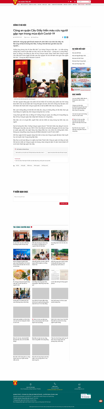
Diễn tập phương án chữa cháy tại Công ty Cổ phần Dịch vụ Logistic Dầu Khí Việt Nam (40, 244)
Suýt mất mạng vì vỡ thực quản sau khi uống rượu (59, 301)
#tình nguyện (37, 165)
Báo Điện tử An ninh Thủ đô (15, 2)
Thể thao (74, 4)
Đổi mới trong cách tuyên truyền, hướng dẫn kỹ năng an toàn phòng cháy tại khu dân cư (59, 263)
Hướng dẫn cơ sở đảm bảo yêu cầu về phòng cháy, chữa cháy (21, 301)
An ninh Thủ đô (24, 1)
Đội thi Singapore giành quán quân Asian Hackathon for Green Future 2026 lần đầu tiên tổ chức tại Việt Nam (21, 264)
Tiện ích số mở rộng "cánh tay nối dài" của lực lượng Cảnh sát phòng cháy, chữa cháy (59, 339)
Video (49, 4)
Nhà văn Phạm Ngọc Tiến (78, 63)
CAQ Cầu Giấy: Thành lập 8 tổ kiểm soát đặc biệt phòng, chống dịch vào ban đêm (32, 160)
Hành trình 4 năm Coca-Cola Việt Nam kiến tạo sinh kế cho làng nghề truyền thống (59, 321)
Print (67, 37)
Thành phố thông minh (57, 4)
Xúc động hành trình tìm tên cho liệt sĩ (59, 243)
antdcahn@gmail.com (79, 389)
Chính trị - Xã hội (32, 4)
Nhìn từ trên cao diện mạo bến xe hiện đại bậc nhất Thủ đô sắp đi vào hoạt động (40, 321)
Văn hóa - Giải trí (67, 4)
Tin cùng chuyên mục (21, 227)
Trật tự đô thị (24, 4)
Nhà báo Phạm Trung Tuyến (79, 61)
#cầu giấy (23, 165)
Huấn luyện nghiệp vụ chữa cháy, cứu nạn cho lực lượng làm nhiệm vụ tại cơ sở (21, 321)
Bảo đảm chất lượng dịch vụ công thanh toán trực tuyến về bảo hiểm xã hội (21, 358)
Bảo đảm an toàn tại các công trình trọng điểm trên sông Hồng (40, 338)
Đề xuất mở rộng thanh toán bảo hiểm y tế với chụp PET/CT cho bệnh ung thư (40, 358)
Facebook (63, 37)
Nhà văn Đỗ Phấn (76, 53)
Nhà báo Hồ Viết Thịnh (78, 58)
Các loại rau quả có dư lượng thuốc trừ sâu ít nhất (79, 114)
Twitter (65, 37)
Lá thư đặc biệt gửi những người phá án (59, 282)
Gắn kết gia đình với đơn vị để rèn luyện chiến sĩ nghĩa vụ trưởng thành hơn (40, 263)
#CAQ (17, 165)
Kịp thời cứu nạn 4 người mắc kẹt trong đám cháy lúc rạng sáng (79, 129)
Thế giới (39, 4)
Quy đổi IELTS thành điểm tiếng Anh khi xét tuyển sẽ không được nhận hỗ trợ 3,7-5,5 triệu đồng (40, 302)
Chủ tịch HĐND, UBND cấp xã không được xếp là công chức (79, 100)
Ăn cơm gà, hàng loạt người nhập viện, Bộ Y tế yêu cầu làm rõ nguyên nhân (21, 283)
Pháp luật (44, 4)
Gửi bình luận (64, 203)
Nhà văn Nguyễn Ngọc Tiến (79, 55)
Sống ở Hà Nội (81, 4)
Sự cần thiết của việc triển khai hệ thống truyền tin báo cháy (21, 243)
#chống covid (45, 165)
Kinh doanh (88, 4)
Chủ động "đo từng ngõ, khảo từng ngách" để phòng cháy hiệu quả (40, 283)
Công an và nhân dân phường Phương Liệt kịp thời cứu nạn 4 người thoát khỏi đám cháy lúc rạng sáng (79, 108)
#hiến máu (29, 165)
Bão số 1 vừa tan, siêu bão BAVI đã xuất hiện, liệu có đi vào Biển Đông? (21, 339)
